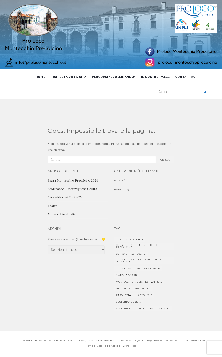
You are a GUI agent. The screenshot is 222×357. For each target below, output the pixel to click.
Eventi (119, 189)
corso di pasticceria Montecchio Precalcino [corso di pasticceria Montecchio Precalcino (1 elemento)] (140, 260)
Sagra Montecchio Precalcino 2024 (73, 180)
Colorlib (101, 345)
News (118, 180)
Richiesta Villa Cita (69, 77)
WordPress (129, 345)
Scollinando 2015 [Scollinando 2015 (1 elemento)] (128, 302)
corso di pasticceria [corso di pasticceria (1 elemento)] (131, 253)
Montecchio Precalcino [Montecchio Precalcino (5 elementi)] (133, 288)
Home (40, 77)
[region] (111, 34)
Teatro (53, 206)
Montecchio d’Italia (61, 214)
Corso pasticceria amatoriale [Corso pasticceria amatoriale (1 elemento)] (138, 268)
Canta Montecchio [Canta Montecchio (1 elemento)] (129, 239)
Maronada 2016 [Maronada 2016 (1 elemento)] (127, 275)
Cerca (165, 159)
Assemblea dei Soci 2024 (65, 197)
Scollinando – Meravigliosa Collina (72, 189)
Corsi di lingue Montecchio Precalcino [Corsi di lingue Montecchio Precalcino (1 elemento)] (136, 246)
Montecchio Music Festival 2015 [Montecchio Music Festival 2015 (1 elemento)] (139, 281)
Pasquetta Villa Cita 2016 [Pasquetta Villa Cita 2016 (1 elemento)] (134, 295)
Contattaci (185, 77)
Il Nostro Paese (155, 77)
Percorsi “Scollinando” (114, 77)
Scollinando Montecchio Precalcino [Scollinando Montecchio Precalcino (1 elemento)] (143, 308)
